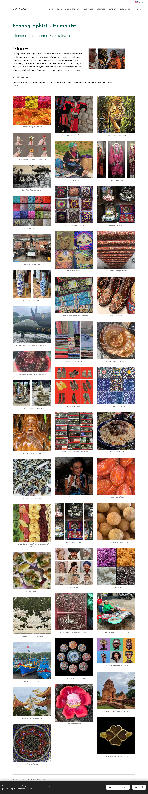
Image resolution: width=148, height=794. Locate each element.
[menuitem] (51, 9)
